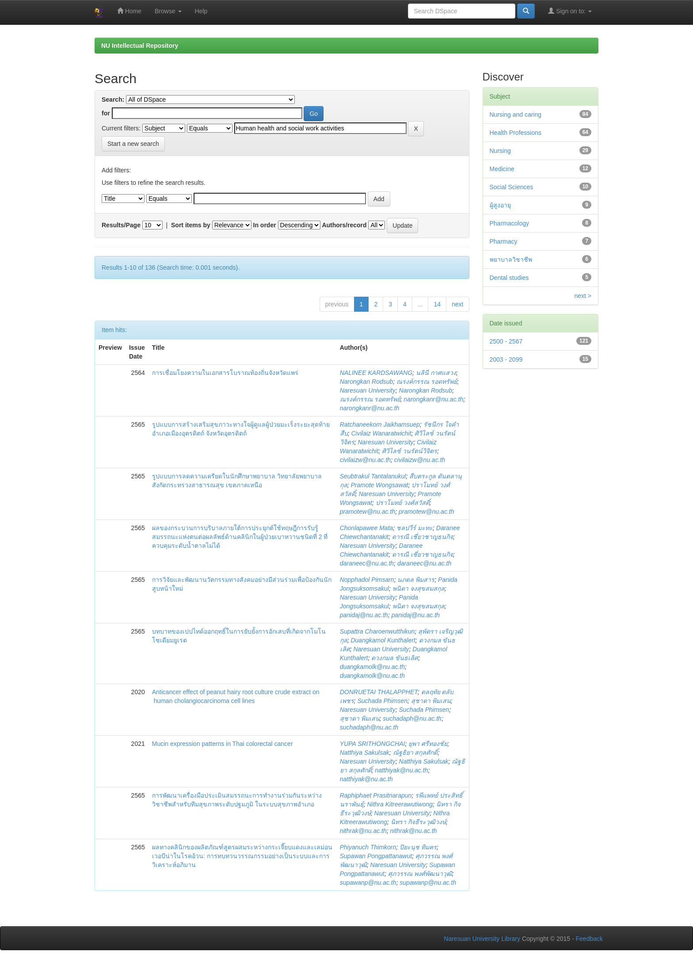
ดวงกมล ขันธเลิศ (394, 657)
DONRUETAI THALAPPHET (379, 691)
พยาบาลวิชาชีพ (511, 259)
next (457, 304)
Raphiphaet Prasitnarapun (376, 795)
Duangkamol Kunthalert (382, 640)
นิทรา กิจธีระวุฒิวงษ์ (418, 821)
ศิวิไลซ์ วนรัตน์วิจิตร (409, 451)
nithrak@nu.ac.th (363, 830)
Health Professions (516, 132)
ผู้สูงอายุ (500, 205)
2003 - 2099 (506, 359)
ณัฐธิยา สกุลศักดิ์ (415, 752)
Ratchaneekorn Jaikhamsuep (380, 424)
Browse (168, 11)
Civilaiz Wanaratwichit (381, 433)
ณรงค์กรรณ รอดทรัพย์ (426, 381)
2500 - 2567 (506, 341)
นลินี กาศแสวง (436, 372)
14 (437, 304)
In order (264, 225)
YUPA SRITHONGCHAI (372, 743)
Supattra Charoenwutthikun (377, 631)
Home (129, 11)
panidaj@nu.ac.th (364, 615)
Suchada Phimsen (382, 700)
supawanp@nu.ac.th (368, 882)
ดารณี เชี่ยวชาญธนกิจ (422, 536)
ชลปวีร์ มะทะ (414, 527)
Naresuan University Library (482, 938)
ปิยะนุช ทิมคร (418, 847)
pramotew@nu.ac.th (368, 511)
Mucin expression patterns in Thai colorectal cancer (223, 743)
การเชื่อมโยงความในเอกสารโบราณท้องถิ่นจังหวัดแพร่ (226, 372)
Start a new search (133, 143)
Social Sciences (511, 187)
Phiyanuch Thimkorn (368, 847)
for (106, 113)
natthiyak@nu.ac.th (401, 770)
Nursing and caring (516, 114)
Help (201, 11)
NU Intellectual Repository (139, 45)
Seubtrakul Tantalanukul (373, 476)
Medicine (502, 168)
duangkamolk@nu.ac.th (372, 666)
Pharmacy (504, 241)
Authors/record (344, 225)
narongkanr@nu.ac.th (433, 399)
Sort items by (190, 225)
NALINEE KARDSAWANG (376, 372)
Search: (113, 99)
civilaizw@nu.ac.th (365, 459)
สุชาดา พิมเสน (431, 700)
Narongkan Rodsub (366, 381)
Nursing (500, 150)
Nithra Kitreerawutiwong (400, 804)
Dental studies (509, 277)
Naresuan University (368, 390)
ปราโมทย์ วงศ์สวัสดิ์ (403, 502)
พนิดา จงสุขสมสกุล (418, 588)
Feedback (589, 938)
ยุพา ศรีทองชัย (427, 743)
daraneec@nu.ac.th (367, 563)
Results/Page (121, 225)
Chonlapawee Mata (366, 527)
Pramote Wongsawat (379, 485)
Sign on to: (570, 11)
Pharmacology (509, 223)
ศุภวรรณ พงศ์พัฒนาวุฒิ (420, 873)
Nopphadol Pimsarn (367, 579)
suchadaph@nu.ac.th (412, 718)
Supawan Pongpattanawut (376, 856)
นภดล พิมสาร (415, 579)
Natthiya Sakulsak (364, 752)
